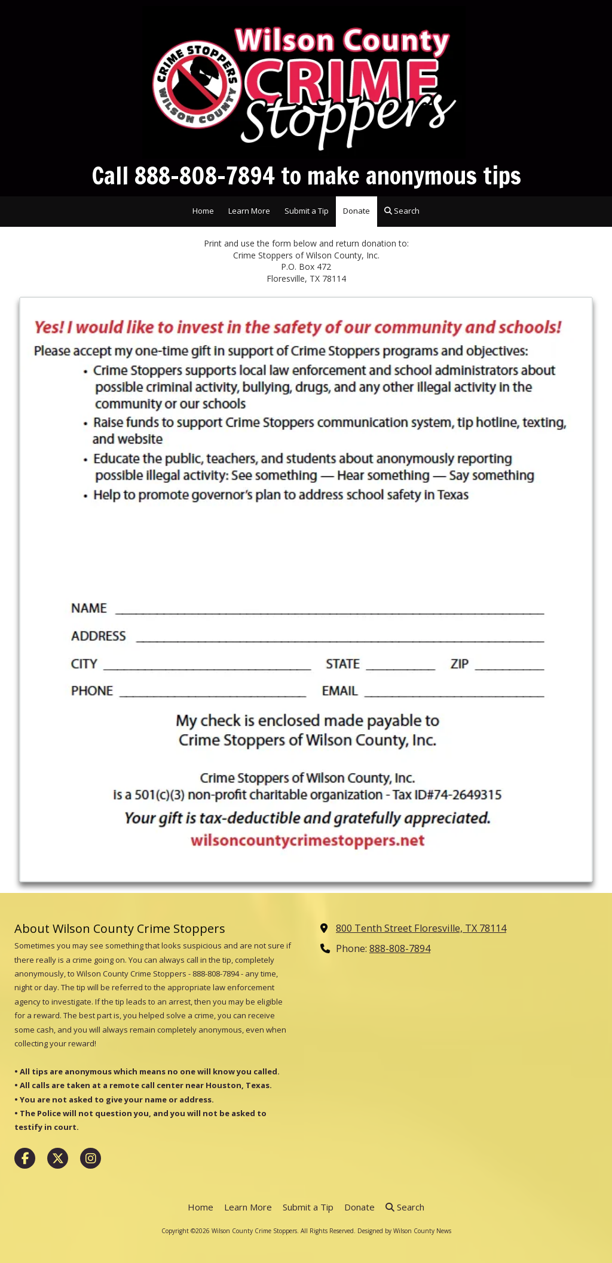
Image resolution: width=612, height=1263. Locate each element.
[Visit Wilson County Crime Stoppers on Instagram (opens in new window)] (90, 1158)
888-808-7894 (399, 948)
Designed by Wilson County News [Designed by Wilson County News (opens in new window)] (404, 1231)
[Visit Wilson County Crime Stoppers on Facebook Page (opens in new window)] (24, 1158)
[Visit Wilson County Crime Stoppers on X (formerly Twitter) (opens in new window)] (57, 1158)
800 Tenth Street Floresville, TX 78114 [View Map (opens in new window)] (421, 928)
